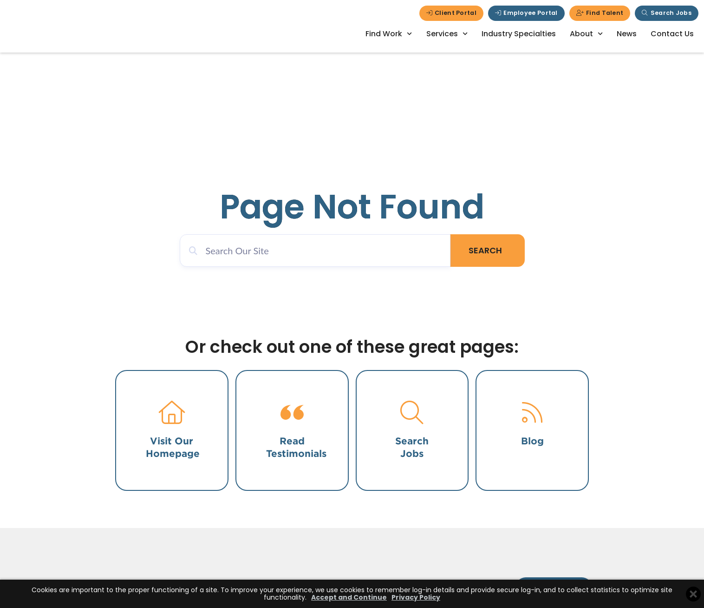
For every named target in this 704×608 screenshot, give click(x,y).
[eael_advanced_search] (322, 250)
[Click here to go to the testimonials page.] (292, 412)
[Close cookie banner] (693, 594)
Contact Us (672, 33)
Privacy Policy (415, 597)
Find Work (388, 33)
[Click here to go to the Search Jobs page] (666, 13)
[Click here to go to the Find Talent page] (600, 13)
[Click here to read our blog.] (532, 412)
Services (447, 33)
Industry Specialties (519, 33)
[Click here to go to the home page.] (171, 412)
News (627, 33)
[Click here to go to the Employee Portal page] (526, 13)
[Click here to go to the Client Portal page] (451, 13)
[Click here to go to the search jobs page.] (412, 412)
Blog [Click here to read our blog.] (532, 441)
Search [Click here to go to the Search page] (492, 250)
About (586, 33)
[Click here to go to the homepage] (74, 32)
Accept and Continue (349, 597)
